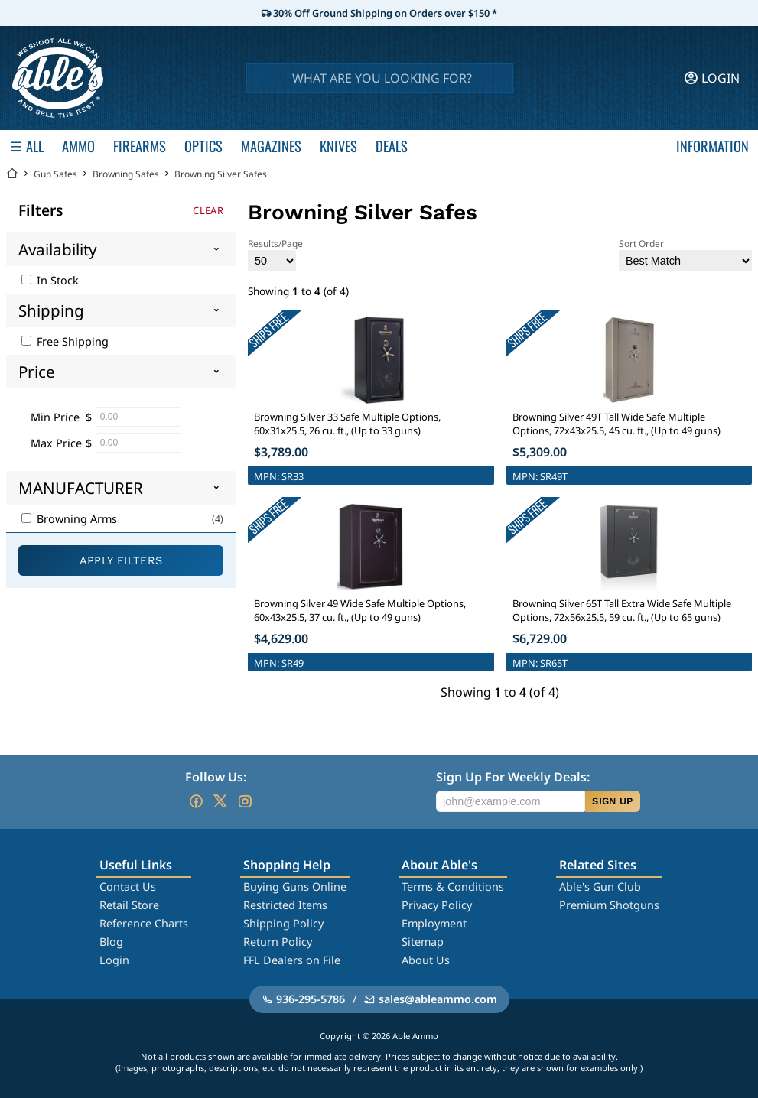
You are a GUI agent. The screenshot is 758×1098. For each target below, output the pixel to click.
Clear (208, 210)
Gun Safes (55, 173)
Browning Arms (69, 519)
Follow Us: (215, 776)
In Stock (50, 280)
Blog (111, 941)
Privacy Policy (437, 905)
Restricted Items (285, 905)
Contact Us (127, 886)
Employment (434, 923)
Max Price (56, 443)
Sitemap (423, 941)
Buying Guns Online (294, 886)
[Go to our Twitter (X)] (220, 801)
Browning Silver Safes (220, 173)
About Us (426, 960)
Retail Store (129, 905)
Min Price (55, 417)
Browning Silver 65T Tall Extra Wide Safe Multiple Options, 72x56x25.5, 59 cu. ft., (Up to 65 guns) (621, 610)
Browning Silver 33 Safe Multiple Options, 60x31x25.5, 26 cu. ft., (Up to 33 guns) (347, 423)
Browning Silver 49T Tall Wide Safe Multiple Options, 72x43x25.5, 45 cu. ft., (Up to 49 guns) (616, 423)
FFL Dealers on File (291, 960)
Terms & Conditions (453, 886)
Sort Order (685, 254)
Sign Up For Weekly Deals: (513, 776)
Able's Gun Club (600, 886)
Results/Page (275, 254)
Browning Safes (126, 173)
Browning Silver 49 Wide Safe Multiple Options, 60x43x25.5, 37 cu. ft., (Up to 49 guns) (360, 610)
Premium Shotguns (609, 905)
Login (114, 960)
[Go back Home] (12, 173)
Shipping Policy (283, 923)
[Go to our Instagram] (244, 801)
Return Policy (277, 941)
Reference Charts (143, 923)
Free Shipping (65, 341)
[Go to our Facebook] (196, 801)
